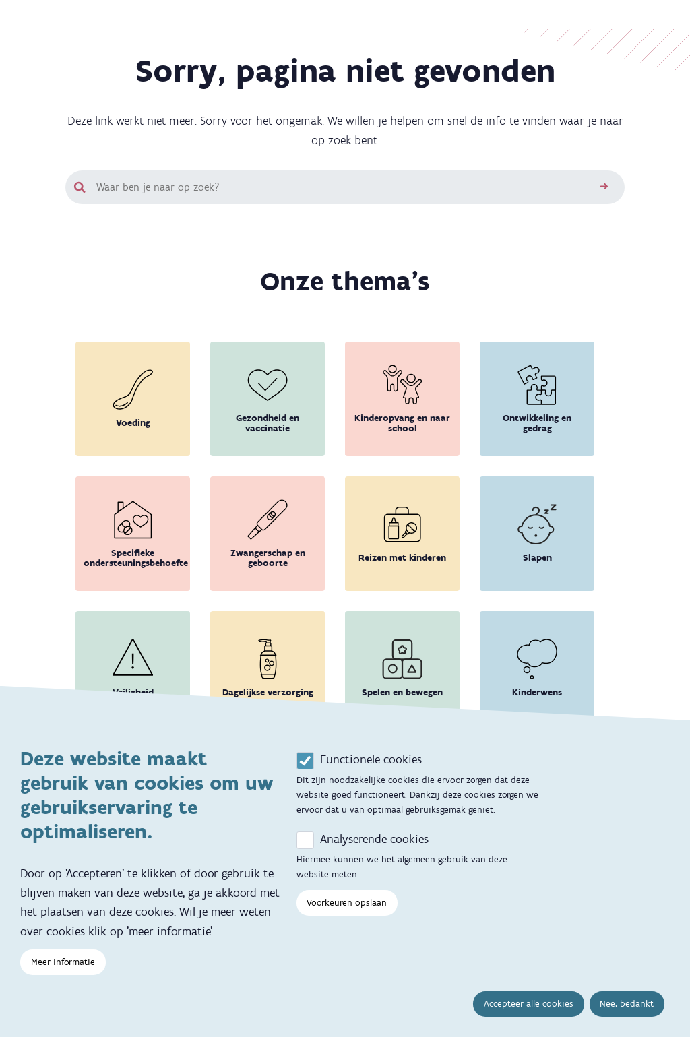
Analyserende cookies (374, 846)
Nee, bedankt (627, 1011)
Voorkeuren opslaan (347, 910)
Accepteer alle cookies (528, 1011)
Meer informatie (63, 969)
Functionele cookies (371, 766)
